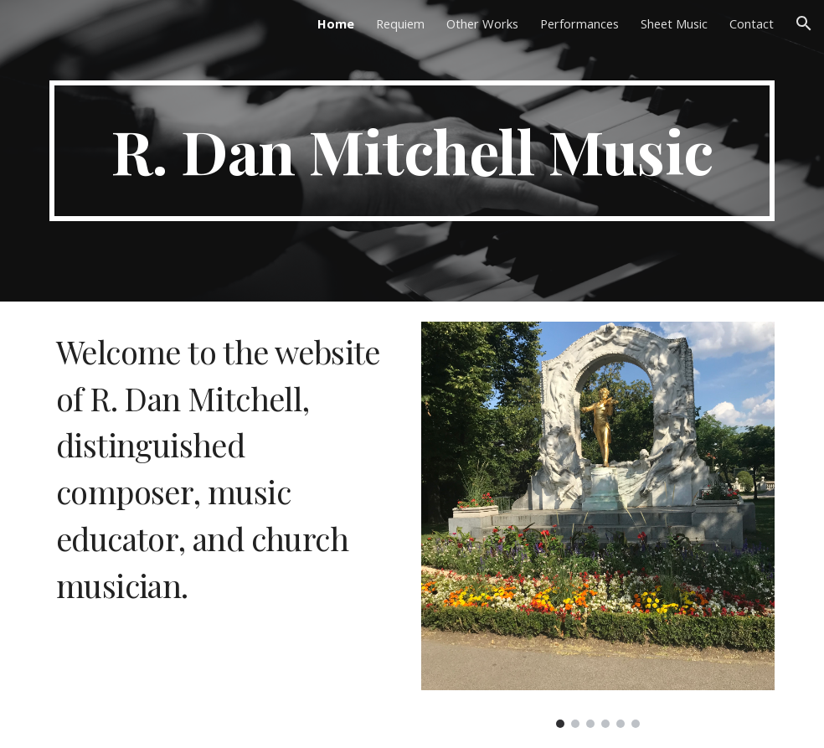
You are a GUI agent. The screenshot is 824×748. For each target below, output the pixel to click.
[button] (804, 23)
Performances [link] (579, 23)
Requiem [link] (400, 23)
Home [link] (335, 23)
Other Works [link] (482, 23)
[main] (412, 150)
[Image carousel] (598, 525)
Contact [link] (751, 23)
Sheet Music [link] (674, 23)
